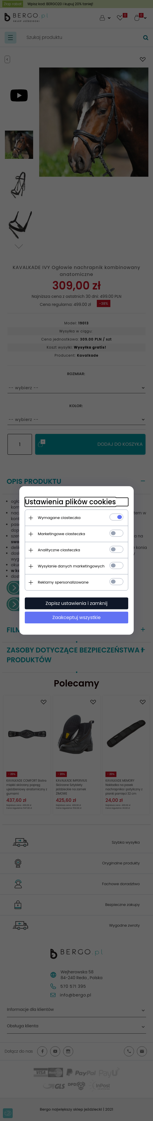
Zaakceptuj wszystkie (76, 617)
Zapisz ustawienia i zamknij (76, 603)
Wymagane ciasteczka (59, 517)
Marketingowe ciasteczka (61, 534)
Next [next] (19, 241)
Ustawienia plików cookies (70, 502)
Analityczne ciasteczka (59, 550)
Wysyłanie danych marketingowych (71, 566)
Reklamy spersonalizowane (63, 582)
